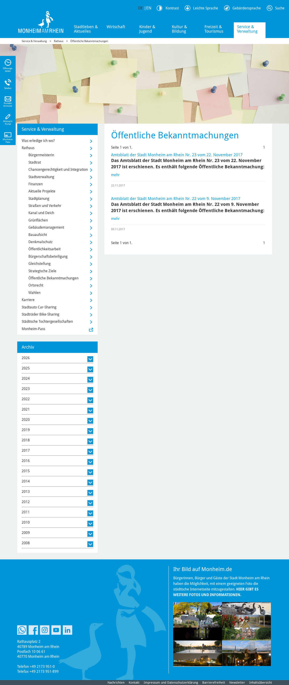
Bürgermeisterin (41, 155)
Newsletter (237, 682)
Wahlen (34, 293)
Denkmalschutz (40, 242)
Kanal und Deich (41, 213)
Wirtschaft (116, 26)
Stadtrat (34, 162)
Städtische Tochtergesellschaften (47, 321)
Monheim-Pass (33, 329)
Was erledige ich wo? (38, 141)
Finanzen (35, 184)
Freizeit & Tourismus (214, 29)
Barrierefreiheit (213, 682)
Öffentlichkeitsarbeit (44, 249)
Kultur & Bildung (179, 29)
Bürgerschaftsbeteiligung (48, 256)
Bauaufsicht (37, 235)
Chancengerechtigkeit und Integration (58, 169)
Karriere (28, 300)
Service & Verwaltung (247, 29)
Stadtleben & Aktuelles (86, 29)
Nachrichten (116, 682)
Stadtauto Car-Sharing (39, 307)
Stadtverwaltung (41, 177)
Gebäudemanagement (46, 227)
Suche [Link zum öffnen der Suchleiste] (280, 8)
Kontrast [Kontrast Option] (172, 8)
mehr (115, 175)
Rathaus (58, 41)
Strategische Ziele (42, 271)
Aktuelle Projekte (41, 191)
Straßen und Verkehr (44, 206)
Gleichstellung (39, 263)
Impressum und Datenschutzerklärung (171, 682)
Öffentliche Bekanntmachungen (89, 41)
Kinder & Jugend (147, 29)
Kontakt (134, 682)
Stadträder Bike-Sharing (40, 314)
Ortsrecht (35, 285)
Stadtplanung (38, 198)
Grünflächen (38, 220)
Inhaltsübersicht (260, 682)
